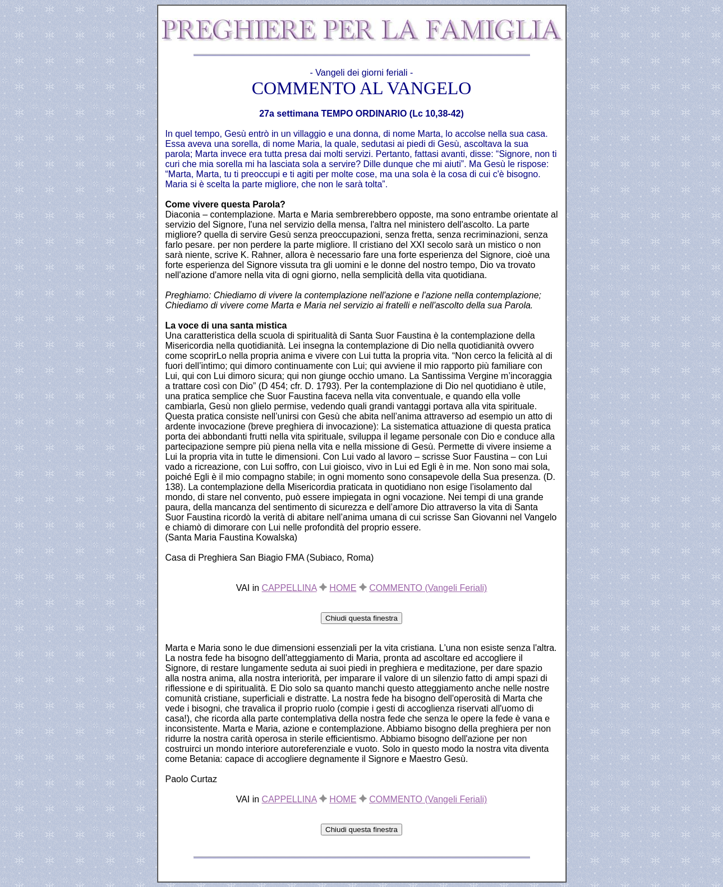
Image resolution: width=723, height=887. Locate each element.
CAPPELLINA (289, 588)
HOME (342, 588)
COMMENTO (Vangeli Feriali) (428, 588)
